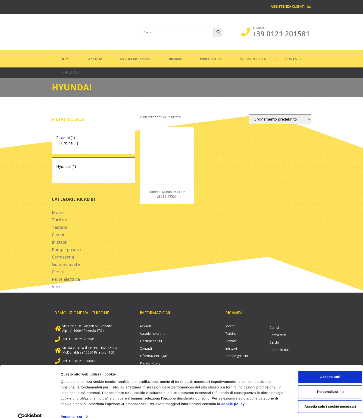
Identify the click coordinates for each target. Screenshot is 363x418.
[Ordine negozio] (280, 119)
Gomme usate (66, 264)
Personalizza (71, 409)
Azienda (95, 59)
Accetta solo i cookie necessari (324, 399)
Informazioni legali (153, 356)
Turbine (59, 220)
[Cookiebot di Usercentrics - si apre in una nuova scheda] (30, 408)
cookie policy (253, 396)
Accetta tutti (324, 369)
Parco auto (210, 59)
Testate (59, 227)
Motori (58, 212)
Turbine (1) (93, 143)
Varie (57, 286)
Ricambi (175, 59)
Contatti (293, 59)
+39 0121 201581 (281, 33)
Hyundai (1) (93, 166)
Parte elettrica (66, 279)
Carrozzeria (63, 257)
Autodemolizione (135, 59)
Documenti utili (252, 59)
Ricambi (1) (93, 137)
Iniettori (60, 242)
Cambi (58, 234)
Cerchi (58, 271)
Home (65, 59)
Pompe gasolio (66, 249)
